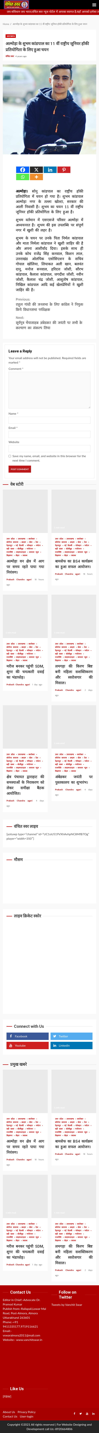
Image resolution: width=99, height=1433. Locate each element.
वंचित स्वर (10, 56)
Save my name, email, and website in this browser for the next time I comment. (49, 458)
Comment (16, 368)
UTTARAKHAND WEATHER (49, 879)
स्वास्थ (25, 556)
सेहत (18, 556)
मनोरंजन (30, 549)
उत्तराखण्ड (11, 36)
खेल (31, 542)
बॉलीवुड (21, 549)
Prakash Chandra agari (20, 579)
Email (13, 427)
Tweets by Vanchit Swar (66, 1304)
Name (13, 413)
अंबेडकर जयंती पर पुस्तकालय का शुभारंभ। (73, 727)
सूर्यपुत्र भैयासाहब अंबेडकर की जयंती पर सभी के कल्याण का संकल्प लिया (49, 323)
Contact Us (10, 1416)
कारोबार (32, 539)
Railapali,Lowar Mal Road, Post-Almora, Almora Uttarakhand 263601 (24, 1313)
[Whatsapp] (22, 177)
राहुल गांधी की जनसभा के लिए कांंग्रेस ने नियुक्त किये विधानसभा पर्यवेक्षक (49, 304)
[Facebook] (22, 170)
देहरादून (10, 546)
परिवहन (30, 546)
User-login (26, 1416)
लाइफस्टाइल (21, 552)
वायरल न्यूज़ (34, 552)
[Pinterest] (63, 170)
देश (37, 542)
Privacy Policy (27, 1412)
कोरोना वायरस (13, 542)
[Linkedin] (50, 170)
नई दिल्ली (20, 546)
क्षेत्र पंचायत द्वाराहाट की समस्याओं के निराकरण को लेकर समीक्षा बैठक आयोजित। (25, 727)
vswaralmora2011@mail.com (21, 1335)
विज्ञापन (10, 556)
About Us (9, 1412)
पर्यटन (39, 546)
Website (14, 442)
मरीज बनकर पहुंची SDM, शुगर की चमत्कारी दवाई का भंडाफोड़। (25, 616)
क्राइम (24, 542)
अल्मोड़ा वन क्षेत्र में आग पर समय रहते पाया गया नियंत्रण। (25, 511)
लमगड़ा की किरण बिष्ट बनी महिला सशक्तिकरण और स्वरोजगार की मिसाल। (73, 616)
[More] (36, 177)
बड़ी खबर (11, 549)
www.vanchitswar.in (29, 1339)
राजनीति (10, 552)
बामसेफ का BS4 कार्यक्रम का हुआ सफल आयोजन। (73, 511)
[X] (36, 170)
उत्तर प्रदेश (11, 539)
